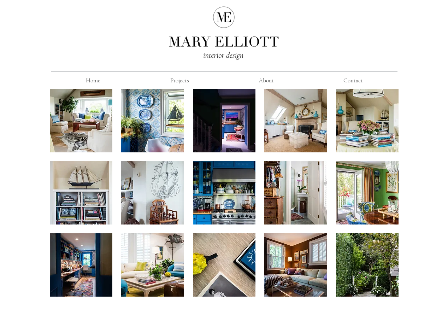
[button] (81, 120)
